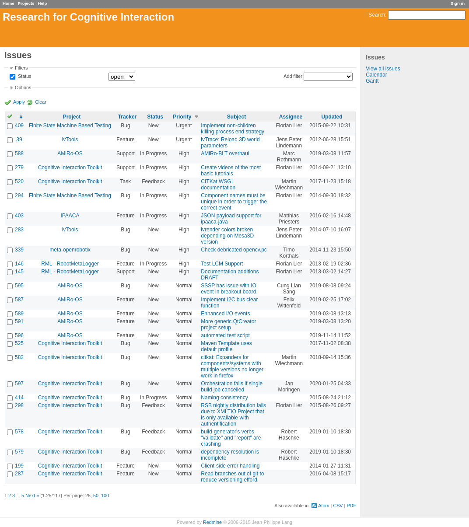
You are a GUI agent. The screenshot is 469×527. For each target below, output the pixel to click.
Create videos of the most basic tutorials (231, 170)
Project (72, 117)
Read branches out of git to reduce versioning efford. (232, 477)
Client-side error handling (230, 466)
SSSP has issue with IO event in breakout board (228, 289)
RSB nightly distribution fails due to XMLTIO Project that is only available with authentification (233, 414)
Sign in (458, 3)
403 (19, 216)
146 (19, 264)
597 (19, 383)
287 (19, 474)
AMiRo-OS (69, 153)
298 (19, 405)
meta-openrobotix (69, 250)
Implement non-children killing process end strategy (232, 128)
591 (19, 321)
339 (19, 250)
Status (24, 76)
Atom (323, 505)
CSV (338, 505)
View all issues (383, 69)
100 (105, 495)
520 (19, 181)
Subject (236, 117)
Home (8, 3)
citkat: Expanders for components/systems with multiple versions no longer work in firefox (232, 366)
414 (19, 397)
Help (42, 3)
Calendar (376, 75)
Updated (332, 117)
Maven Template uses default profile (226, 346)
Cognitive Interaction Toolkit (70, 167)
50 (95, 495)
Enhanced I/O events (225, 314)
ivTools (70, 139)
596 (19, 335)
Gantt (372, 81)
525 (19, 343)
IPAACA (69, 216)
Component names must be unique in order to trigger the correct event (234, 201)
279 (19, 167)
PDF (351, 505)
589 (19, 314)
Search (376, 15)
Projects (26, 3)
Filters (21, 67)
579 (19, 452)
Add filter (293, 76)
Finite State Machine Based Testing (70, 125)
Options (23, 87)
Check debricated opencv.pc (234, 250)
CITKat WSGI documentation (218, 184)
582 (19, 357)
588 (19, 153)
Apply (19, 102)
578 (19, 432)
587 (19, 300)
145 (19, 272)
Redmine (212, 522)
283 (19, 230)
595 (19, 286)
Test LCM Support (222, 264)
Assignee (290, 117)
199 (19, 466)
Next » (32, 495)
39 (19, 139)
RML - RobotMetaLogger (70, 264)
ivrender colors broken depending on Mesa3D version (227, 236)
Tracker (127, 117)
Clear (40, 102)
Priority (182, 117)
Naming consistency (224, 397)
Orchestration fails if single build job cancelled (231, 386)
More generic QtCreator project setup (228, 324)
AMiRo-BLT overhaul (225, 153)
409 (19, 125)
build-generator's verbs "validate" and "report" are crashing (231, 438)
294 (19, 195)
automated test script (225, 335)
